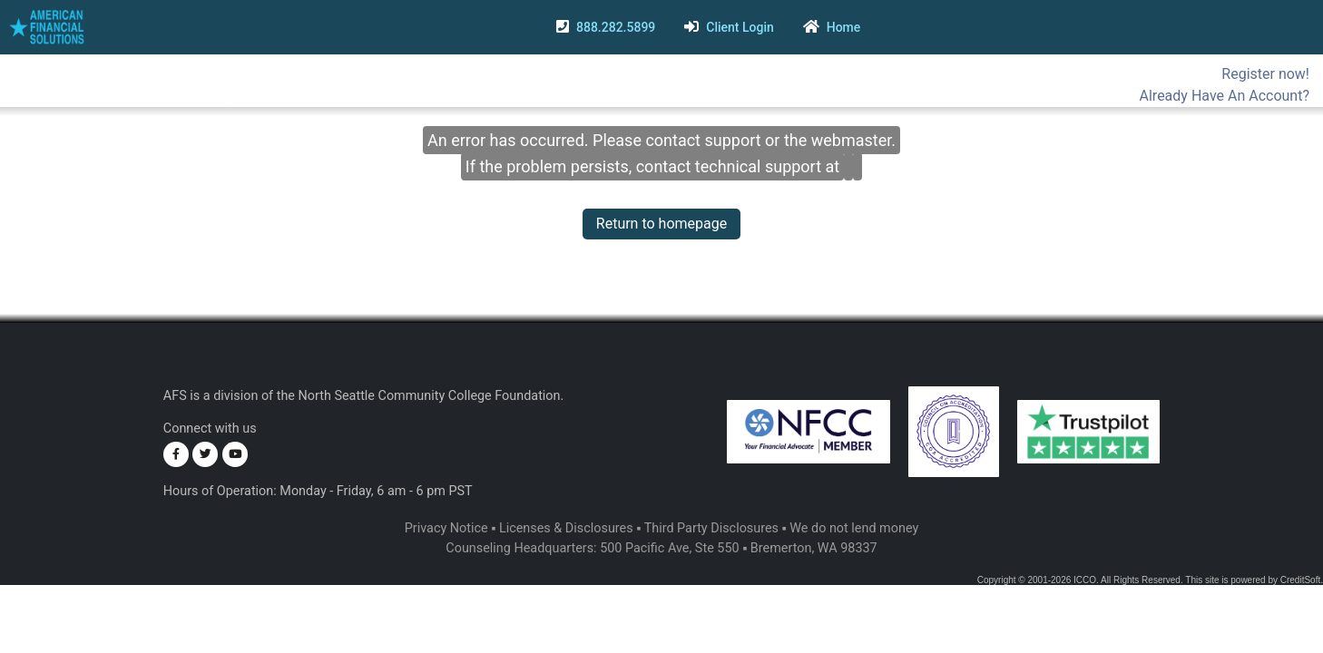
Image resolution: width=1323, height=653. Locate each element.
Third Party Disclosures (711, 528)
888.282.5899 (615, 27)
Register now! (1265, 74)
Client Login (740, 27)
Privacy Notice (446, 528)
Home (844, 27)
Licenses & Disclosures (566, 528)
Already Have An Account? (1224, 95)
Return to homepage (661, 223)
